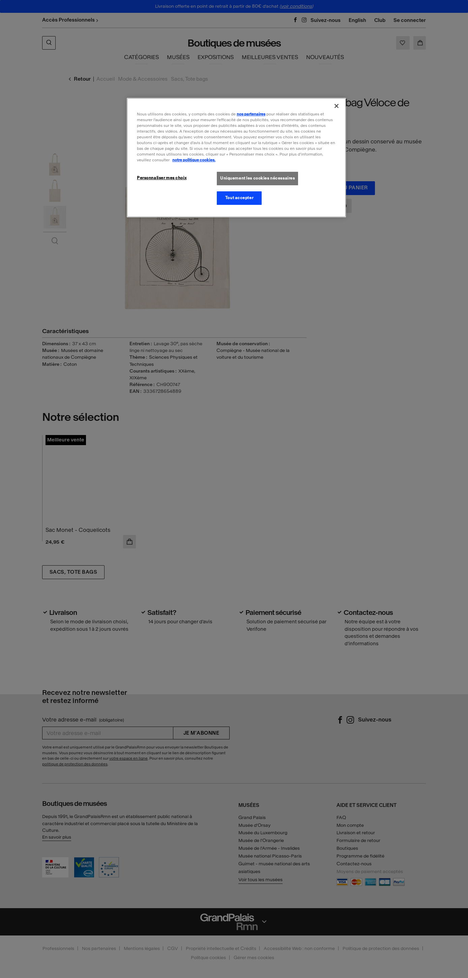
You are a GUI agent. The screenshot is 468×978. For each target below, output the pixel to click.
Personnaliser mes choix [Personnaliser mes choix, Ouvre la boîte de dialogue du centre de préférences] (161, 178)
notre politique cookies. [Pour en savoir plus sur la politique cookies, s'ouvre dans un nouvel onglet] (193, 160)
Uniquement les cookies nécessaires (257, 178)
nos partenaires (251, 114)
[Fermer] (336, 106)
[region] (236, 157)
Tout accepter (239, 198)
